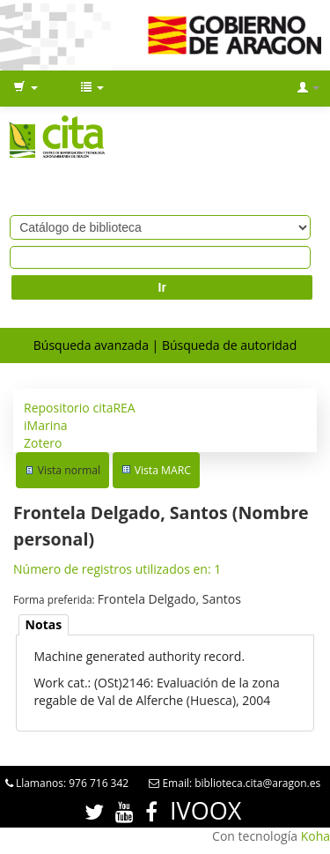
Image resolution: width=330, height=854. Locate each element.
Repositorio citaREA (80, 407)
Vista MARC (163, 470)
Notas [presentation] (44, 624)
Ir (162, 287)
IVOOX (205, 810)
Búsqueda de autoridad (229, 345)
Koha (315, 836)
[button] (25, 88)
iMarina (46, 425)
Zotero (43, 442)
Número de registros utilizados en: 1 (117, 569)
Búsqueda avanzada (91, 345)
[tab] (44, 625)
